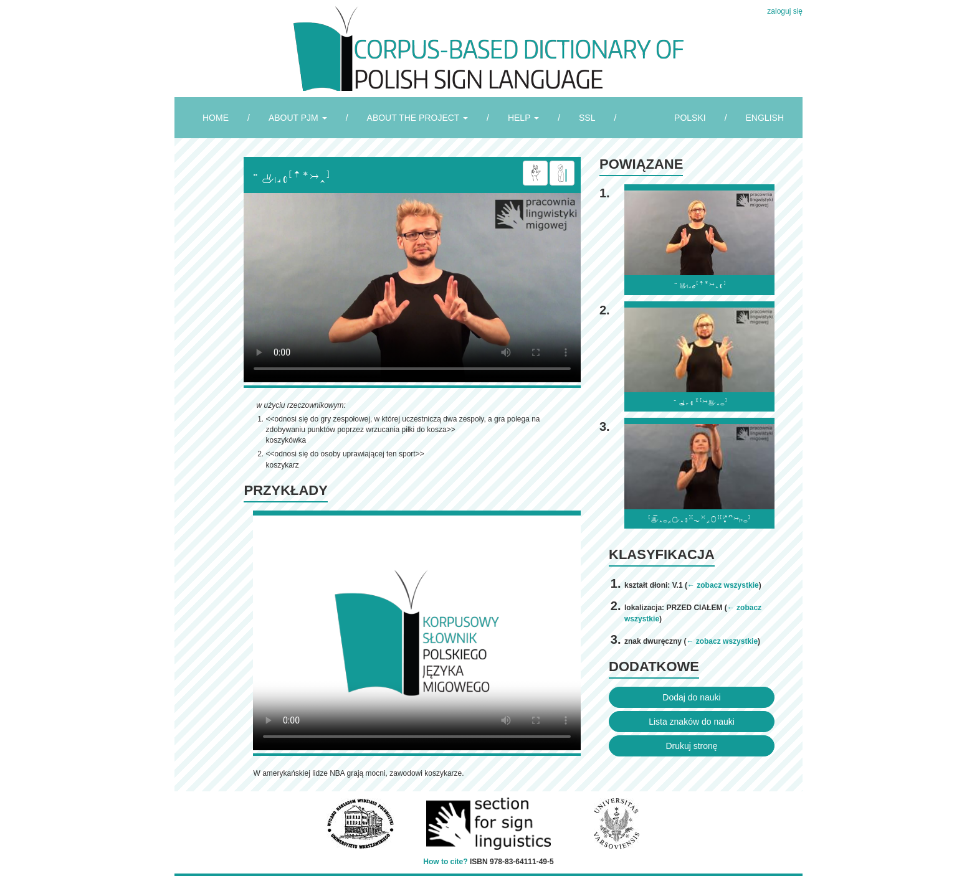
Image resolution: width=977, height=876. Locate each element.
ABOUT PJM (298, 118)
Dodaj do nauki (691, 697)
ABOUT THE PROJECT (417, 118)
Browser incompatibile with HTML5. (412, 287)
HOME (216, 118)
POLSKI (690, 118)
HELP (523, 118)
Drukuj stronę (691, 746)
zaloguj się (785, 11)
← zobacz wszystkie (723, 585)
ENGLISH (765, 118)
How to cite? (445, 861)
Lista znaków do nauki (692, 722)
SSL (587, 118)
